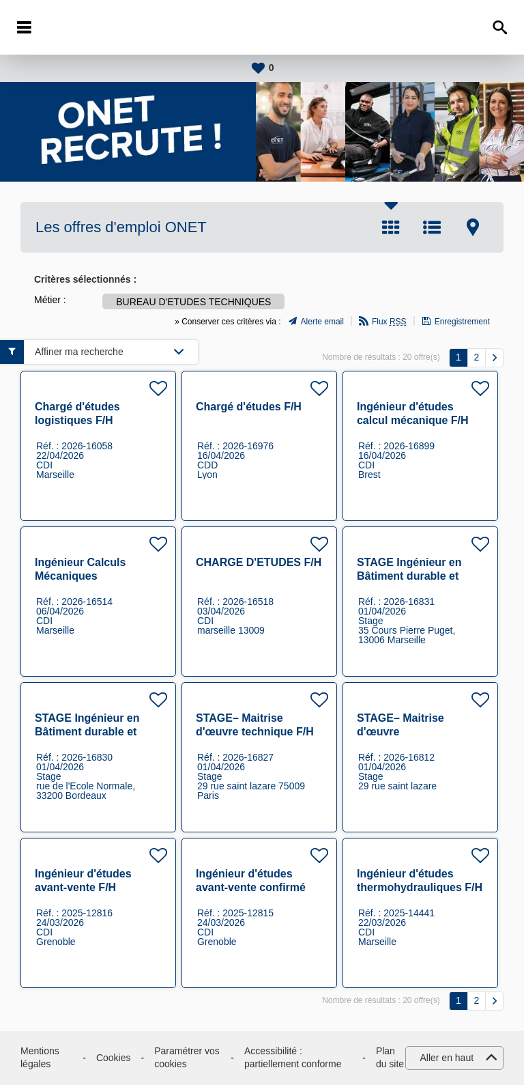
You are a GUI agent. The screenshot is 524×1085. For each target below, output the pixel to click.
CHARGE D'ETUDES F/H (258, 562)
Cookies (113, 1057)
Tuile (391, 227)
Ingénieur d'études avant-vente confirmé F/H (251, 887)
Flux (389, 321)
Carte (473, 227)
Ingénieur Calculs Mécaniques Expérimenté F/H (80, 575)
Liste (432, 227)
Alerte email (322, 321)
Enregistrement (462, 321)
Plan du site (390, 1057)
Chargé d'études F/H (249, 406)
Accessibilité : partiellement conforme (292, 1057)
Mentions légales (39, 1057)
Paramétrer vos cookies (187, 1057)
